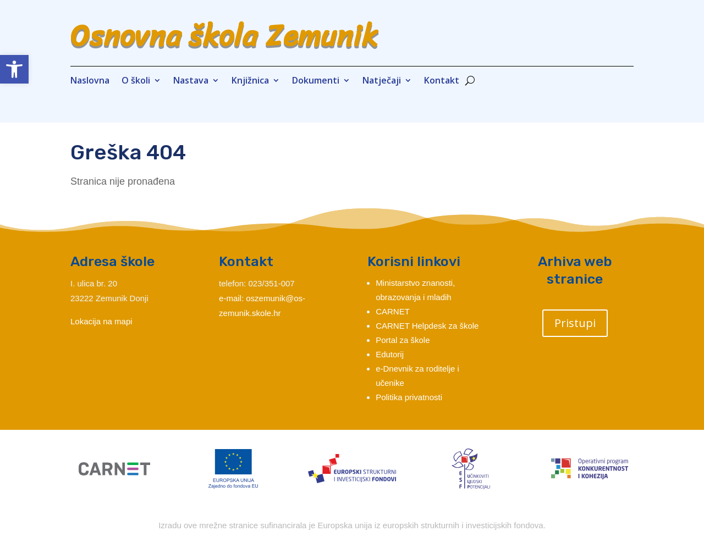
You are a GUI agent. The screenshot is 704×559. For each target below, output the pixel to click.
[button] (14, 69)
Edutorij (390, 354)
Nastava (190, 81)
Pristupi (575, 323)
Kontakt (441, 81)
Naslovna (89, 81)
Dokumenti (315, 81)
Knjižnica (250, 81)
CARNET (393, 311)
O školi (136, 81)
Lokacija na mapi (101, 321)
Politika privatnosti (409, 397)
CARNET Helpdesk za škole (427, 325)
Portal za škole (403, 340)
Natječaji (381, 81)
